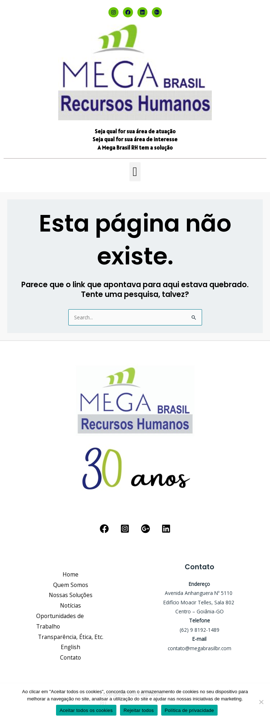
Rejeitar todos (139, 710)
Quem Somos (70, 585)
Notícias (70, 605)
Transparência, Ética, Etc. (70, 637)
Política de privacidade (189, 710)
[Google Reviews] (145, 528)
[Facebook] (104, 528)
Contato (70, 657)
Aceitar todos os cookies (86, 710)
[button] (134, 171)
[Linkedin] (166, 528)
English (70, 647)
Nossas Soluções (71, 595)
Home (70, 574)
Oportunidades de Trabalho (60, 621)
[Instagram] (124, 528)
